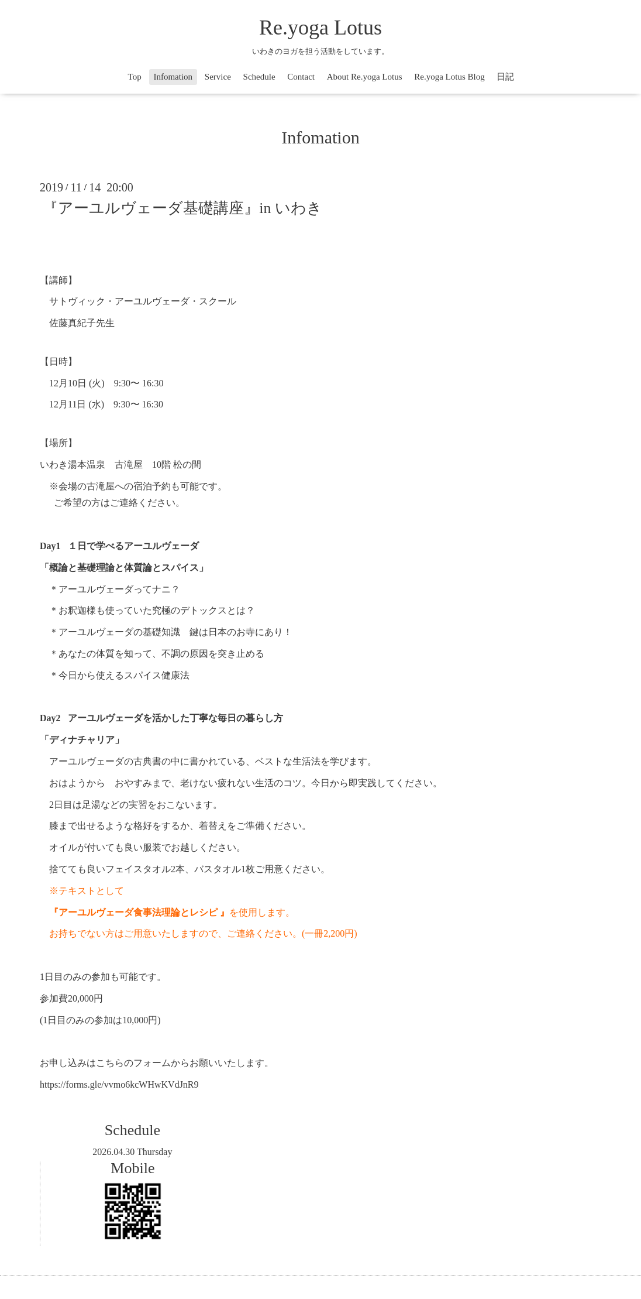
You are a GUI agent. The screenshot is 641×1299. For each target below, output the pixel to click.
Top (135, 76)
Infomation (172, 76)
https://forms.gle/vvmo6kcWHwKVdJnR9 (119, 1084)
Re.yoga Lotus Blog (449, 76)
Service (218, 76)
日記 (505, 76)
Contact (301, 76)
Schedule (259, 76)
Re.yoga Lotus (320, 27)
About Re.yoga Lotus (364, 76)
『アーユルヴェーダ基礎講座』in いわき (182, 208)
